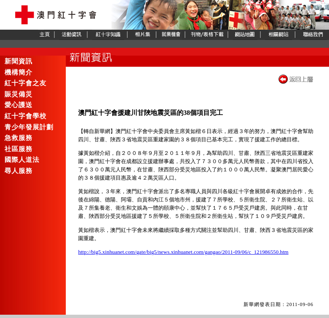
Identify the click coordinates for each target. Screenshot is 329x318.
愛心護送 (18, 105)
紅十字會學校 (25, 116)
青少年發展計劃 (29, 127)
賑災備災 (18, 94)
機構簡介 (18, 72)
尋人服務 (18, 171)
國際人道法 (22, 160)
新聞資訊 (18, 61)
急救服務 (18, 138)
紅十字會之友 (25, 83)
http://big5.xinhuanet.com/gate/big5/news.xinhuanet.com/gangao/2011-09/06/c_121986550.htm (183, 252)
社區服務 (18, 149)
